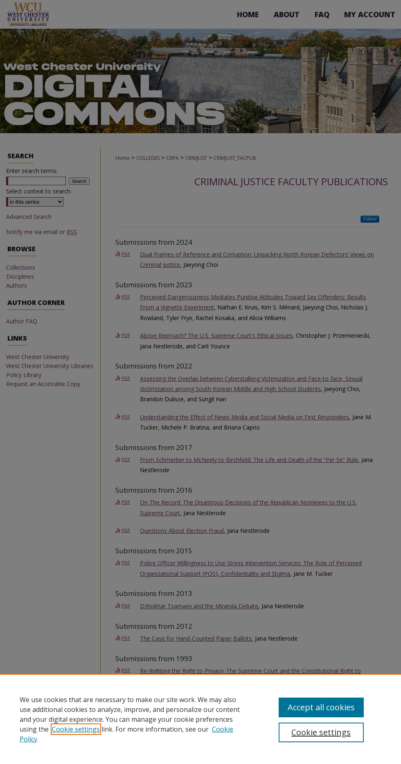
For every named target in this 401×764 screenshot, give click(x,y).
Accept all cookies (321, 707)
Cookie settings (76, 729)
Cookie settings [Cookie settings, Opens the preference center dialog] (321, 732)
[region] (200, 719)
